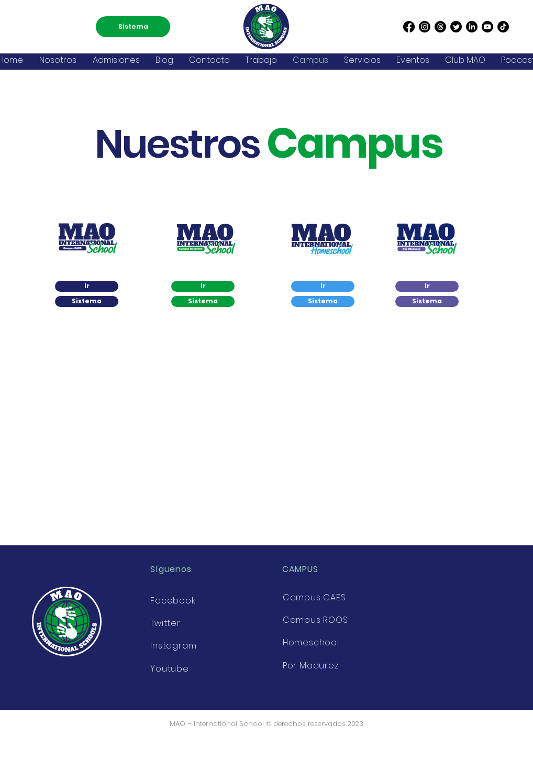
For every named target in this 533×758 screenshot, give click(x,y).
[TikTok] (503, 26)
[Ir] (86, 286)
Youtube (169, 669)
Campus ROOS (315, 620)
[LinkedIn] (472, 26)
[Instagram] (424, 26)
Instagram (173, 646)
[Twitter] (456, 26)
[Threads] (440, 26)
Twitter (165, 623)
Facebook (172, 601)
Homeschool (311, 642)
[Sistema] (133, 26)
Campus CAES (314, 597)
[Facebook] (409, 26)
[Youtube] (487, 26)
